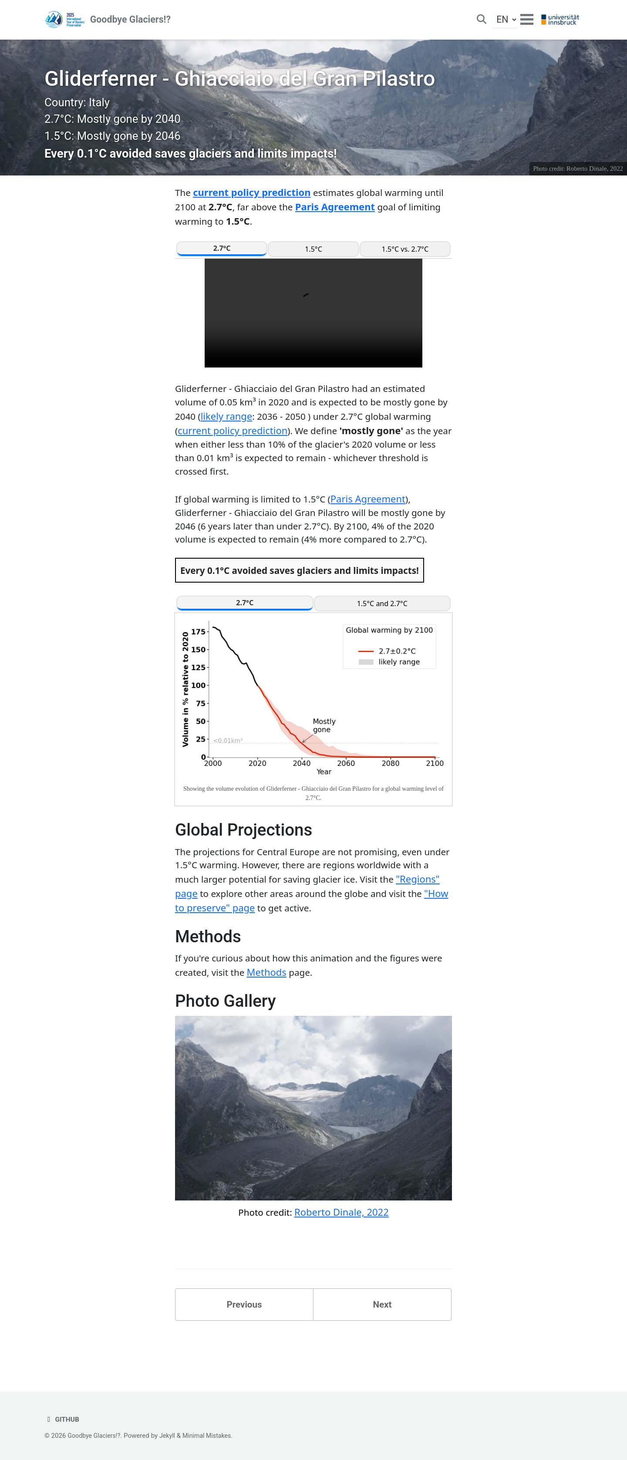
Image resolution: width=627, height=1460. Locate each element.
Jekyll (171, 1436)
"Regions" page (209, 930)
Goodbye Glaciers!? (131, 21)
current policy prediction (253, 202)
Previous (244, 1345)
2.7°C (222, 259)
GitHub (62, 1419)
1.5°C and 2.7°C (382, 638)
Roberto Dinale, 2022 (594, 178)
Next (382, 1345)
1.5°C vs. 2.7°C (405, 260)
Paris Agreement (364, 216)
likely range (267, 428)
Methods (296, 1010)
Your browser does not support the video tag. (313, 324)
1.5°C (313, 260)
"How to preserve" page (265, 944)
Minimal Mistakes (213, 1436)
